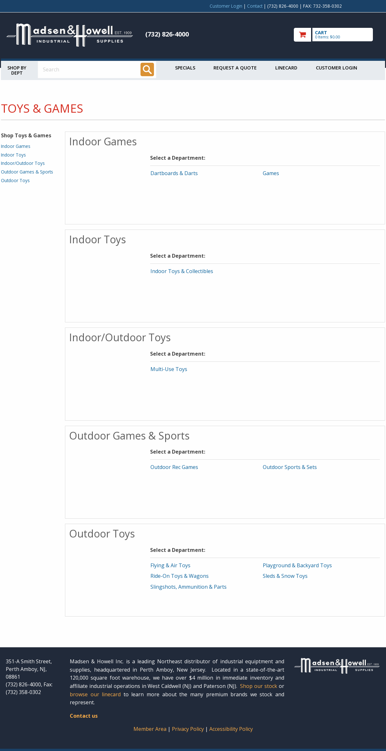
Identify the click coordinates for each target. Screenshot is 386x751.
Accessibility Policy (231, 728)
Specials (185, 68)
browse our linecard (95, 694)
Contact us (84, 715)
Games (271, 173)
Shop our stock (258, 686)
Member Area (149, 728)
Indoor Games (15, 146)
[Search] (147, 69)
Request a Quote (235, 68)
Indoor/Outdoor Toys (23, 163)
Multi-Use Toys (168, 369)
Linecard (286, 68)
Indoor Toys (13, 155)
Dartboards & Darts (174, 173)
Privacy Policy (188, 728)
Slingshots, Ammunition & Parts (188, 586)
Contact (254, 6)
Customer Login (226, 6)
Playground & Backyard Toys (297, 565)
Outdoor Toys (15, 180)
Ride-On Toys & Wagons (179, 575)
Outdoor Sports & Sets (290, 467)
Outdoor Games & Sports (27, 172)
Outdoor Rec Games (174, 467)
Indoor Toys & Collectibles (181, 271)
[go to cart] (337, 35)
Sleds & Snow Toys (285, 575)
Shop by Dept (16, 70)
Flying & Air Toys (170, 565)
